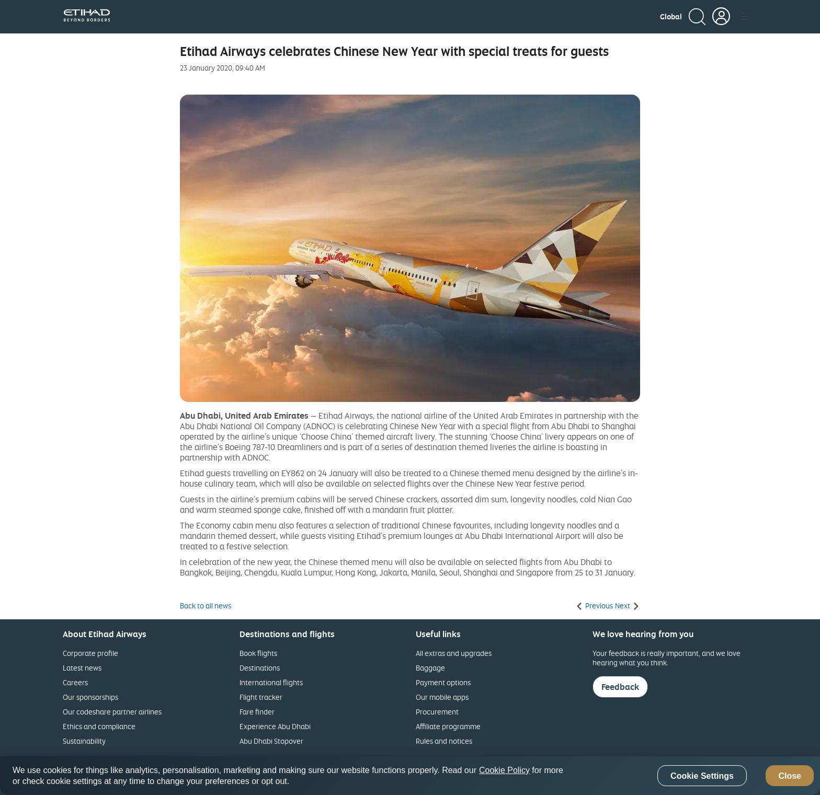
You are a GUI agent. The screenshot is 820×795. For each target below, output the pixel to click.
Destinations (260, 668)
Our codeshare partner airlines (112, 712)
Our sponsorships (90, 697)
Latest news (82, 668)
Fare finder (257, 712)
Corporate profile (90, 653)
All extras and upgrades (454, 653)
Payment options (443, 682)
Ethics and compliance (99, 726)
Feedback (620, 687)
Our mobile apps (442, 697)
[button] (671, 16)
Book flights (258, 653)
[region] (410, 775)
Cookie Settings (702, 775)
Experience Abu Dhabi (275, 726)
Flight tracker (261, 697)
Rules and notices (444, 741)
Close (789, 775)
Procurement (437, 712)
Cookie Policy (504, 770)
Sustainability (84, 741)
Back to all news (205, 605)
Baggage (430, 668)
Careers (75, 682)
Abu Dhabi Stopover (271, 741)
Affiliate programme (448, 726)
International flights (271, 682)
